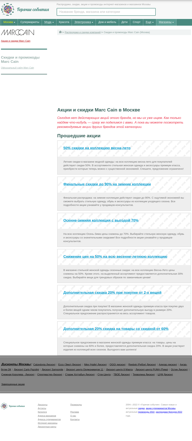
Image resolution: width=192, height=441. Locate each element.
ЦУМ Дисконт (165, 374)
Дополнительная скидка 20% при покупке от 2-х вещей (112, 292)
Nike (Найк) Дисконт (95, 364)
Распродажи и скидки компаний (83, 32)
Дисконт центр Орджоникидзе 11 (84, 369)
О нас (73, 416)
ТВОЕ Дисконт (121, 374)
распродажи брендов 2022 (169, 412)
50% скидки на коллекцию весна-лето (97, 148)
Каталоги (42, 412)
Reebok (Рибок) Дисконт (142, 364)
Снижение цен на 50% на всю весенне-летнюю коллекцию (115, 256)
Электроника (82, 22)
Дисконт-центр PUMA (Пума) (152, 369)
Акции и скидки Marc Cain (15, 40)
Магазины (165, 22)
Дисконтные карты (47, 426)
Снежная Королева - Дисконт (18, 374)
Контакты (74, 419)
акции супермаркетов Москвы (160, 408)
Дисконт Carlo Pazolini (26, 369)
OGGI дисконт (117, 364)
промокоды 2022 (146, 412)
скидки (141, 408)
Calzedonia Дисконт (44, 364)
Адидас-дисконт (168, 364)
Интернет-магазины (47, 423)
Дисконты (42, 404)
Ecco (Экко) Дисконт (69, 364)
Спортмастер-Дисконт (49, 374)
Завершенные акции (13, 384)
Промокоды (76, 404)
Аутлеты (42, 408)
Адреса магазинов (47, 416)
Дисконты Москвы (16, 364)
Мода (47, 22)
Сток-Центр (104, 374)
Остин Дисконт (179, 369)
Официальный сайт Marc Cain (17, 67)
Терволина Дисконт (144, 374)
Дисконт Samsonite (52, 369)
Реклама (74, 412)
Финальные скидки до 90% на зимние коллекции (107, 184)
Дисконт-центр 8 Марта (119, 369)
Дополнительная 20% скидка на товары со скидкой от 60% (116, 329)
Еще (148, 22)
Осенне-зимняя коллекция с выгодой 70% (100, 220)
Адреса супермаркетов (49, 419)
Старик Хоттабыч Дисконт (80, 374)
